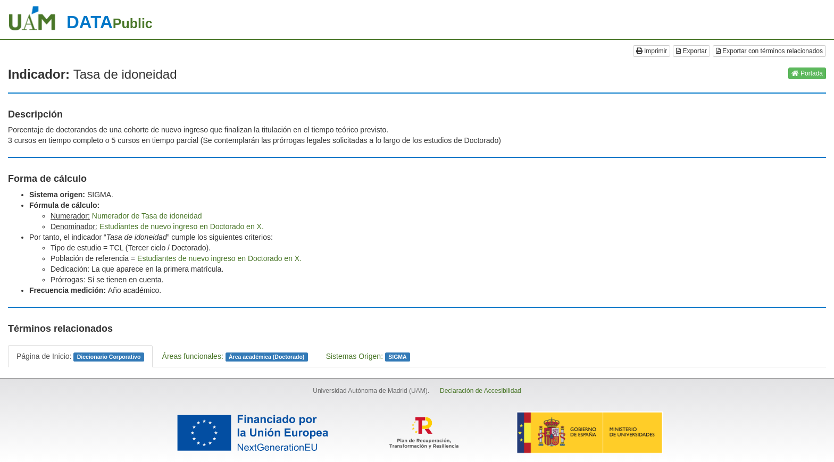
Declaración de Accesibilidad (480, 390)
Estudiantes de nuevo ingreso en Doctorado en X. (181, 226)
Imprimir (652, 51)
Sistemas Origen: (368, 357)
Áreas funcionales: (235, 357)
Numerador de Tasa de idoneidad (147, 216)
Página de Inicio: (80, 357)
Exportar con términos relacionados (769, 51)
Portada (807, 73)
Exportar (691, 51)
